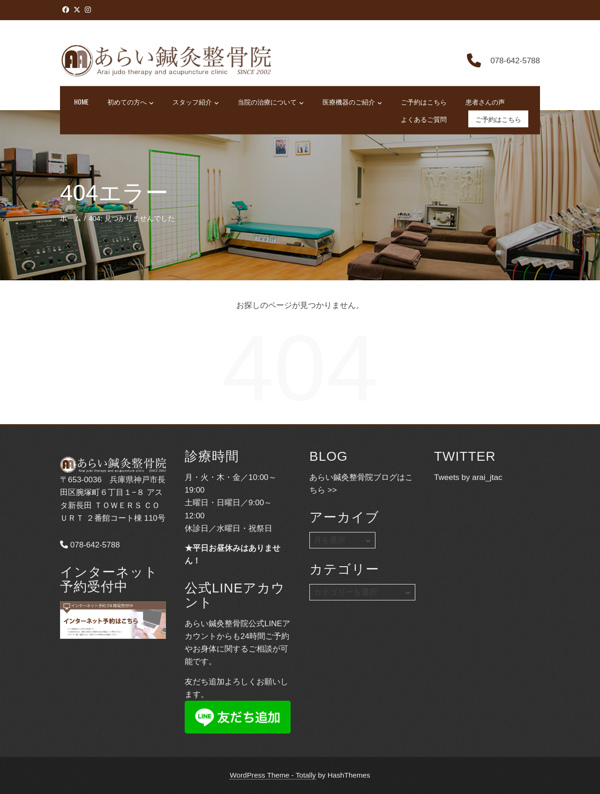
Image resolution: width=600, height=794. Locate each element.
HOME (81, 101)
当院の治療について (271, 102)
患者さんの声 (485, 101)
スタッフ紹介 (195, 102)
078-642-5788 (90, 544)
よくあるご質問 (424, 118)
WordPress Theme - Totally (273, 775)
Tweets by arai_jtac (468, 477)
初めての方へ (130, 102)
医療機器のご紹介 (352, 102)
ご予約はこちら (424, 101)
